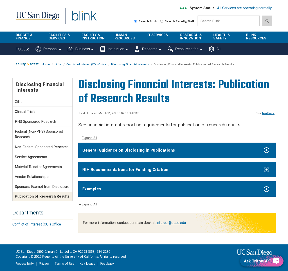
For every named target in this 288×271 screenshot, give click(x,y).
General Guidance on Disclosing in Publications (128, 150)
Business (80, 49)
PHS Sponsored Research (35, 121)
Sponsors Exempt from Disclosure (42, 186)
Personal (48, 49)
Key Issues (87, 264)
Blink (84, 18)
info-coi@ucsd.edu (171, 223)
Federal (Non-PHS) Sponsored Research (39, 134)
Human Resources (125, 36)
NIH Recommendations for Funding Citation (125, 169)
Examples (91, 189)
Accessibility (25, 264)
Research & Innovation (191, 36)
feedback (268, 113)
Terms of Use (64, 264)
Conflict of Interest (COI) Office (86, 64)
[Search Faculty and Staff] (161, 21)
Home (46, 64)
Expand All (89, 138)
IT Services (157, 35)
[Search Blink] (135, 21)
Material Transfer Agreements (38, 167)
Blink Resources (256, 36)
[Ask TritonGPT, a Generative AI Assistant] (262, 260)
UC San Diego (37, 18)
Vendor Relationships (32, 177)
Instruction (114, 49)
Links (58, 64)
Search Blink (145, 21)
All (214, 49)
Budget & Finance (24, 36)
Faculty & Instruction (93, 36)
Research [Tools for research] (147, 49)
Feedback (107, 264)
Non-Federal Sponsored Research (41, 147)
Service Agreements (31, 157)
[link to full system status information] (183, 8)
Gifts (18, 102)
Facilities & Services (59, 36)
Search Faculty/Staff (177, 21)
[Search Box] (229, 21)
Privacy (44, 264)
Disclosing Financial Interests (130, 64)
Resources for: (185, 49)
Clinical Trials (25, 111)
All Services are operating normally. (244, 8)
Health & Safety (221, 36)
